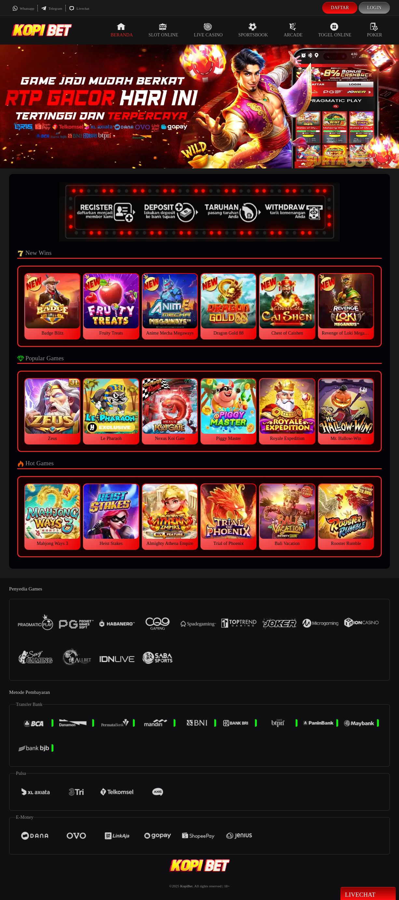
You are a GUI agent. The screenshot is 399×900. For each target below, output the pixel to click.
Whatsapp (23, 8)
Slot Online (163, 29)
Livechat (79, 8)
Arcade (293, 29)
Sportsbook (253, 29)
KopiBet (186, 886)
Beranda (122, 29)
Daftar (340, 7)
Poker (374, 29)
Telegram (51, 8)
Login (374, 7)
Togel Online (334, 29)
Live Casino (208, 29)
